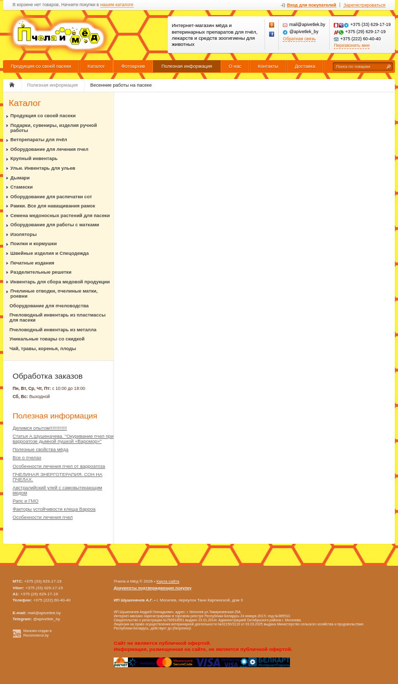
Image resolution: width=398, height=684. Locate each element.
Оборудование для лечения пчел (49, 149)
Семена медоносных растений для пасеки (60, 215)
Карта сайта (167, 581)
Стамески (21, 187)
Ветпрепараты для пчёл (38, 139)
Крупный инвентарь (34, 158)
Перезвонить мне (351, 45)
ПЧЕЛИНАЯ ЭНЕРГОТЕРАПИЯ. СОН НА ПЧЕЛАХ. (57, 477)
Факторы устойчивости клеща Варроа (54, 509)
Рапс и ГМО (26, 501)
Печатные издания (32, 263)
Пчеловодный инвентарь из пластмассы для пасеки (58, 317)
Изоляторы (23, 234)
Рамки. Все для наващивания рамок (52, 205)
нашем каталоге (117, 5)
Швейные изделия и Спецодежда (49, 253)
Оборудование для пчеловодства (49, 305)
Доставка (305, 66)
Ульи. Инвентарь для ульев (42, 168)
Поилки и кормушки (33, 243)
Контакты (268, 66)
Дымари (20, 177)
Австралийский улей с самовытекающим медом (57, 490)
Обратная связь (299, 39)
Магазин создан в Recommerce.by (37, 633)
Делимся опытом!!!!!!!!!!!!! (40, 428)
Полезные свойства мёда (40, 449)
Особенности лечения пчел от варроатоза (59, 466)
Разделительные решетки (40, 272)
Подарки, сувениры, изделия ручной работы (53, 128)
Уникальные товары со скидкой (47, 338)
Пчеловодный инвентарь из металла (53, 329)
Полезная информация (187, 66)
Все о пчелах (27, 457)
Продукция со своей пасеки (41, 66)
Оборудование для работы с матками (54, 224)
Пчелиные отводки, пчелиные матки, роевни (53, 293)
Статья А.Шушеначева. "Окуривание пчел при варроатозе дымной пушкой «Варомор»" (63, 439)
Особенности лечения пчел (43, 517)
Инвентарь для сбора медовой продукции (60, 281)
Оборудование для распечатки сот (51, 196)
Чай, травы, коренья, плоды (43, 348)
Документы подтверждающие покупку (153, 588)
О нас (235, 66)
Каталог (96, 66)
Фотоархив (133, 66)
